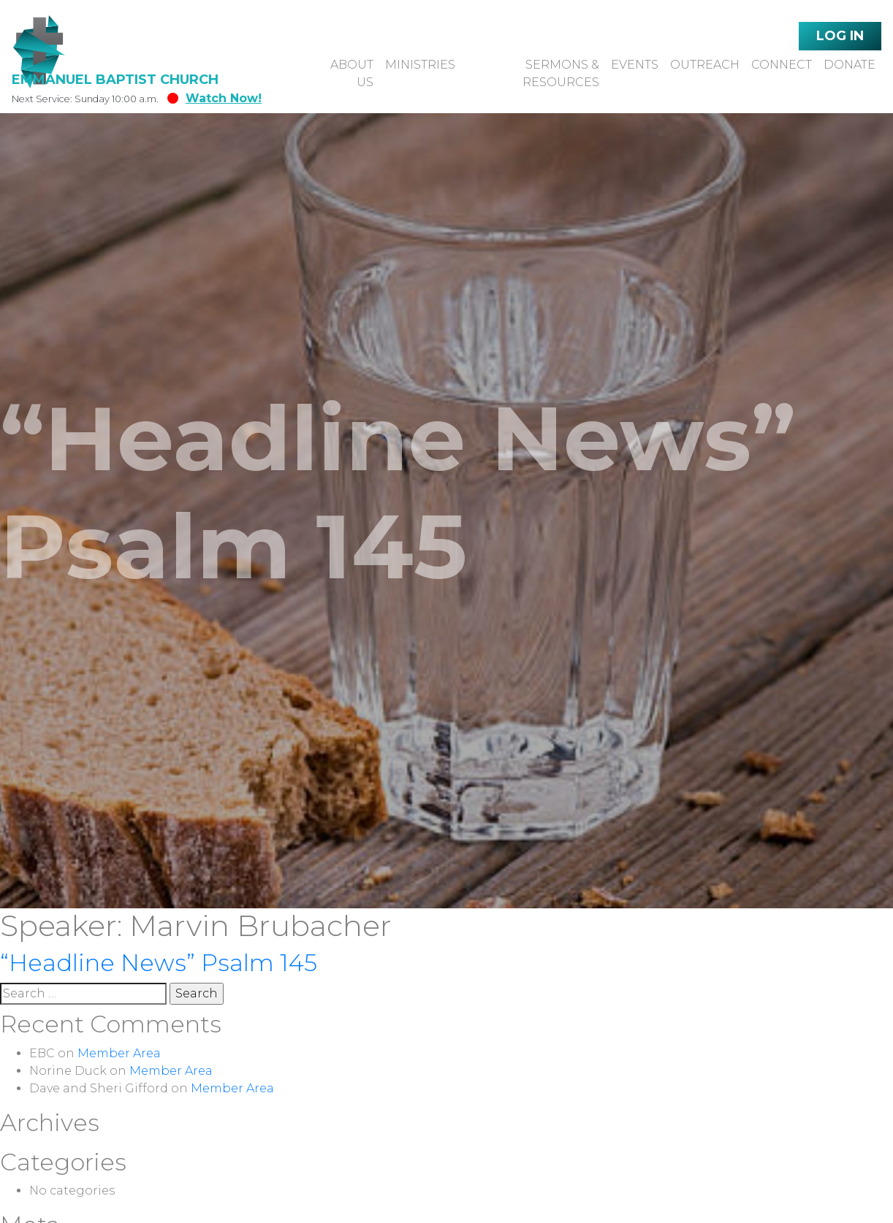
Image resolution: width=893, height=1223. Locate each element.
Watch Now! (214, 98)
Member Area (119, 1053)
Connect (781, 65)
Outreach (705, 65)
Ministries (420, 65)
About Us (351, 73)
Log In (840, 36)
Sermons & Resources (560, 73)
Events (634, 65)
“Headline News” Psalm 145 (158, 962)
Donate (849, 65)
